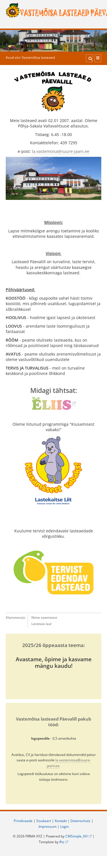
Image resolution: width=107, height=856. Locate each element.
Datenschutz (80, 820)
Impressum (47, 826)
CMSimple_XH (76, 836)
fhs (61, 841)
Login (64, 826)
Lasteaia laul (41, 623)
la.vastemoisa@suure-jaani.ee (60, 151)
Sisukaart (43, 820)
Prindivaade (23, 820)
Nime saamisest (44, 617)
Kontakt (61, 820)
